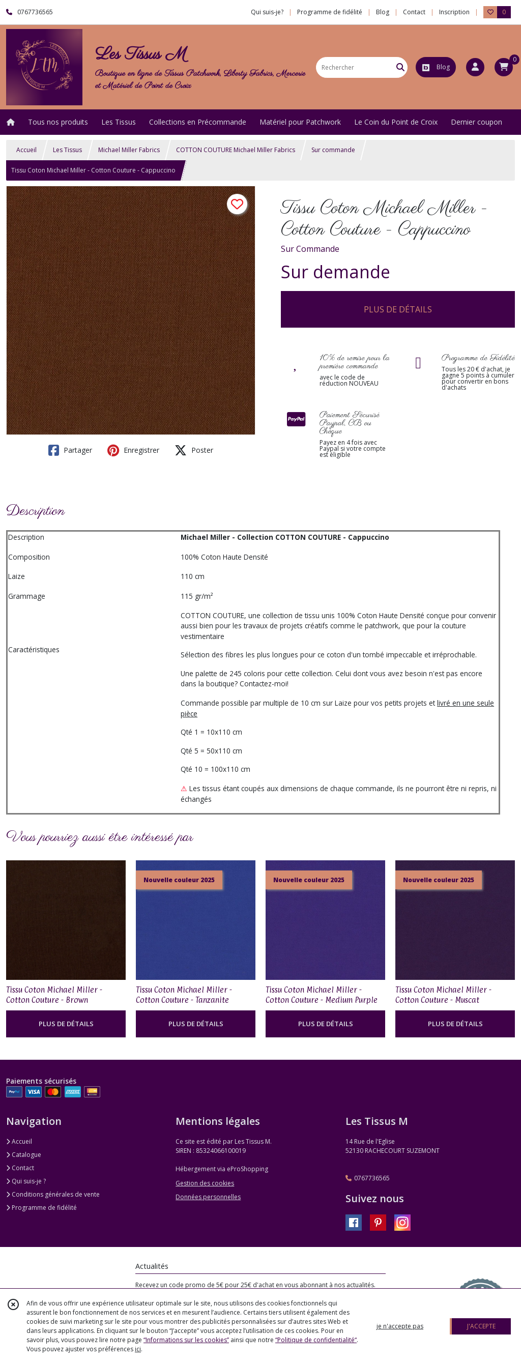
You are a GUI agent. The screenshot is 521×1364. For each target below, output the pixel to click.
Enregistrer (133, 450)
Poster (194, 450)
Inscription (454, 12)
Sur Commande (310, 248)
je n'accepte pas (400, 1326)
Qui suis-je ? (26, 1181)
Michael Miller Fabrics (129, 150)
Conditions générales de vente (53, 1194)
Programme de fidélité (41, 1207)
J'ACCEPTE (481, 1326)
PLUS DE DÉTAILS (398, 309)
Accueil (26, 150)
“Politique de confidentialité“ (316, 1340)
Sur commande (333, 150)
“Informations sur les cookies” (186, 1340)
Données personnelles (208, 1197)
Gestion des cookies (205, 1183)
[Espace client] (475, 67)
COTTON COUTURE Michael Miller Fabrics (235, 150)
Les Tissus (67, 150)
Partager (70, 450)
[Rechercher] (400, 67)
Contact (414, 12)
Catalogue (23, 1154)
